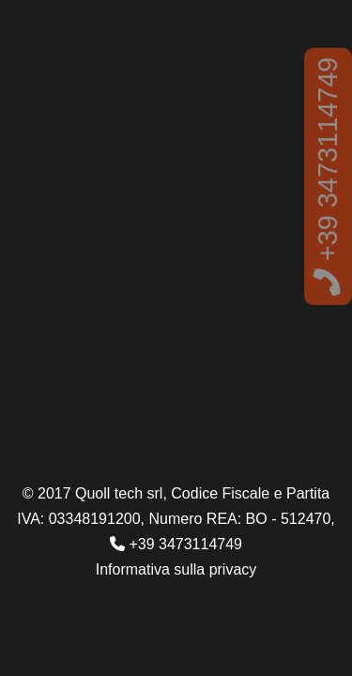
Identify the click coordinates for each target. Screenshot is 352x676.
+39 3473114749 (328, 176)
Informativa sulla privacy (176, 569)
